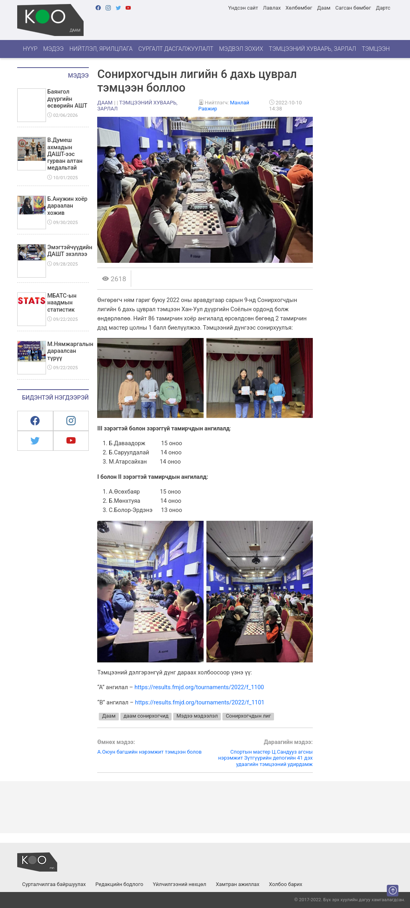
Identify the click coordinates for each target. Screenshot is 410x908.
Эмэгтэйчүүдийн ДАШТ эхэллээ (69, 251)
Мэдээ (53, 49)
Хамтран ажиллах (237, 884)
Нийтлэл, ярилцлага (100, 49)
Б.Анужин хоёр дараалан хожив (67, 206)
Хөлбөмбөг (299, 8)
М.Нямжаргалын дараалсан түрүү (70, 351)
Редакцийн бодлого (119, 884)
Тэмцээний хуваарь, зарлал (312, 49)
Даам (323, 8)
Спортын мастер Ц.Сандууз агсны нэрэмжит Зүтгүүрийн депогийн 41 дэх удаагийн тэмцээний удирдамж (259, 753)
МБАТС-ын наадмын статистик (61, 302)
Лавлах (272, 8)
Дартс (383, 8)
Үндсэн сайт (243, 8)
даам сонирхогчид (146, 716)
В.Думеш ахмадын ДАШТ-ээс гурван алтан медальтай (64, 154)
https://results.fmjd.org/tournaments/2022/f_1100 (199, 687)
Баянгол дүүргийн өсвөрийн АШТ (67, 98)
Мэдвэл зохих (241, 49)
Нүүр (30, 49)
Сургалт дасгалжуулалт (176, 49)
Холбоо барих (285, 884)
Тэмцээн (376, 49)
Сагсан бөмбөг (353, 8)
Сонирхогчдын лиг (248, 716)
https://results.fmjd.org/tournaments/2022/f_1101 (200, 702)
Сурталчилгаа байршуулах (54, 884)
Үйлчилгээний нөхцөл (179, 884)
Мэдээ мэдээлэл (197, 716)
